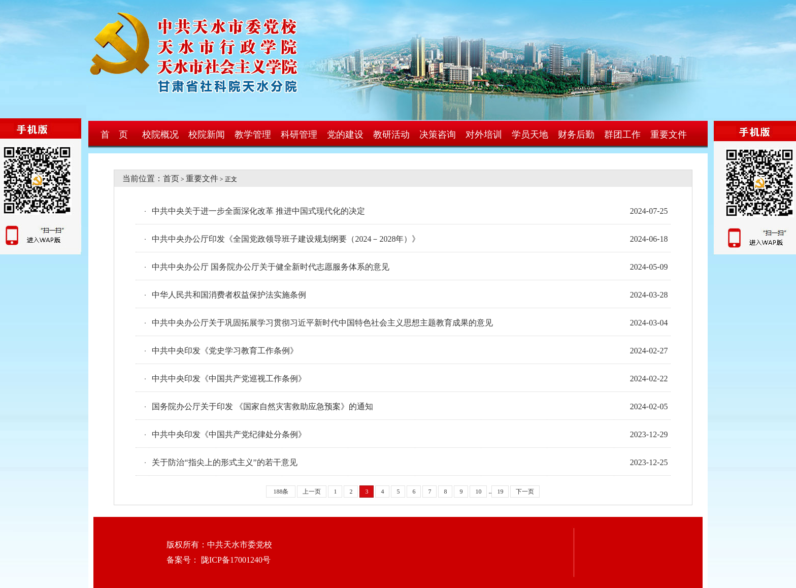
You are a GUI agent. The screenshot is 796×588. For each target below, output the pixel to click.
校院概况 (160, 134)
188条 (280, 491)
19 (500, 491)
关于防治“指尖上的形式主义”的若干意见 (224, 462)
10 (478, 491)
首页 (171, 178)
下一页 (525, 491)
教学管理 (253, 134)
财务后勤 (576, 134)
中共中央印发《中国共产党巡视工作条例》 (229, 378)
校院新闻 (206, 134)
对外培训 (484, 134)
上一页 (312, 491)
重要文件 (668, 134)
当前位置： (138, 178)
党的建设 (345, 134)
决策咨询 (437, 134)
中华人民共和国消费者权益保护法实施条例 (229, 294)
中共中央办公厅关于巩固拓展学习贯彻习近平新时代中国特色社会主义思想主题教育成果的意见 (322, 322)
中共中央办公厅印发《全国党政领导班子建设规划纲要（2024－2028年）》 (286, 239)
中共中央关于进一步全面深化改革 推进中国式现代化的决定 (258, 211)
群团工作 (622, 134)
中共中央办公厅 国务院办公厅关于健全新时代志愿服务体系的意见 (270, 267)
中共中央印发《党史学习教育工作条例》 (225, 350)
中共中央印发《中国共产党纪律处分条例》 (229, 434)
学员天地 (530, 134)
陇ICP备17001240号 (235, 560)
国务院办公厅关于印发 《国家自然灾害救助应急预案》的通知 (262, 406)
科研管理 (299, 134)
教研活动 (391, 134)
